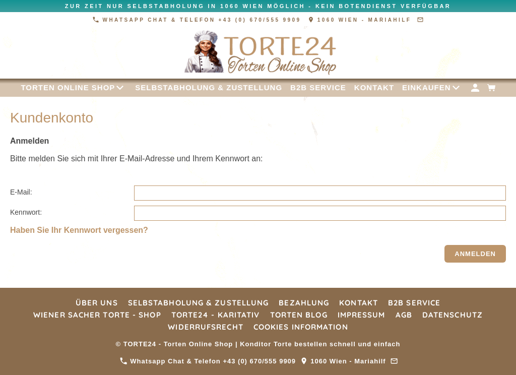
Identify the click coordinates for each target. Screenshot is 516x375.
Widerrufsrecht (205, 327)
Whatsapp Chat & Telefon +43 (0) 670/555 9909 (198, 20)
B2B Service (414, 302)
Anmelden (475, 254)
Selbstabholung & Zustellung (198, 302)
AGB (404, 315)
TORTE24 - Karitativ (215, 315)
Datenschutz (452, 315)
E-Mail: (21, 192)
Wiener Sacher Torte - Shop (97, 315)
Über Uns (97, 302)
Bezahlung (304, 302)
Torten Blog (299, 315)
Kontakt (358, 302)
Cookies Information (300, 327)
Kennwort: (26, 212)
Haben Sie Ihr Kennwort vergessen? (79, 230)
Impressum (361, 315)
